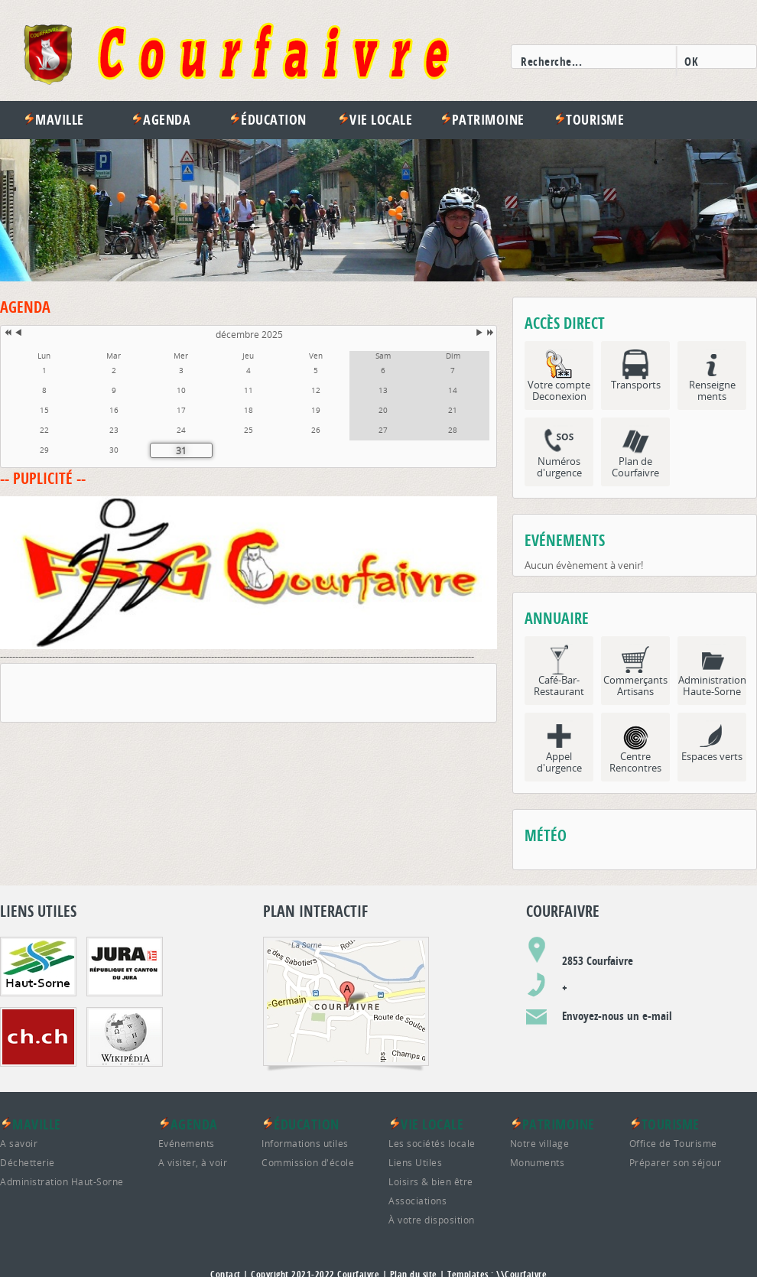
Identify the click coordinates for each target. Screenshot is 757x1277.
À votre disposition (431, 1220)
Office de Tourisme (673, 1143)
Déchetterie (27, 1162)
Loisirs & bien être (430, 1181)
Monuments (537, 1162)
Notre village (540, 1143)
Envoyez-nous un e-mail (617, 1016)
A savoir (18, 1143)
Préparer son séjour (675, 1162)
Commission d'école (308, 1162)
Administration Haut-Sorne (62, 1181)
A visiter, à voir (193, 1162)
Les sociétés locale (432, 1143)
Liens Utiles (415, 1162)
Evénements (186, 1143)
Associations (417, 1200)
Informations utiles (305, 1143)
